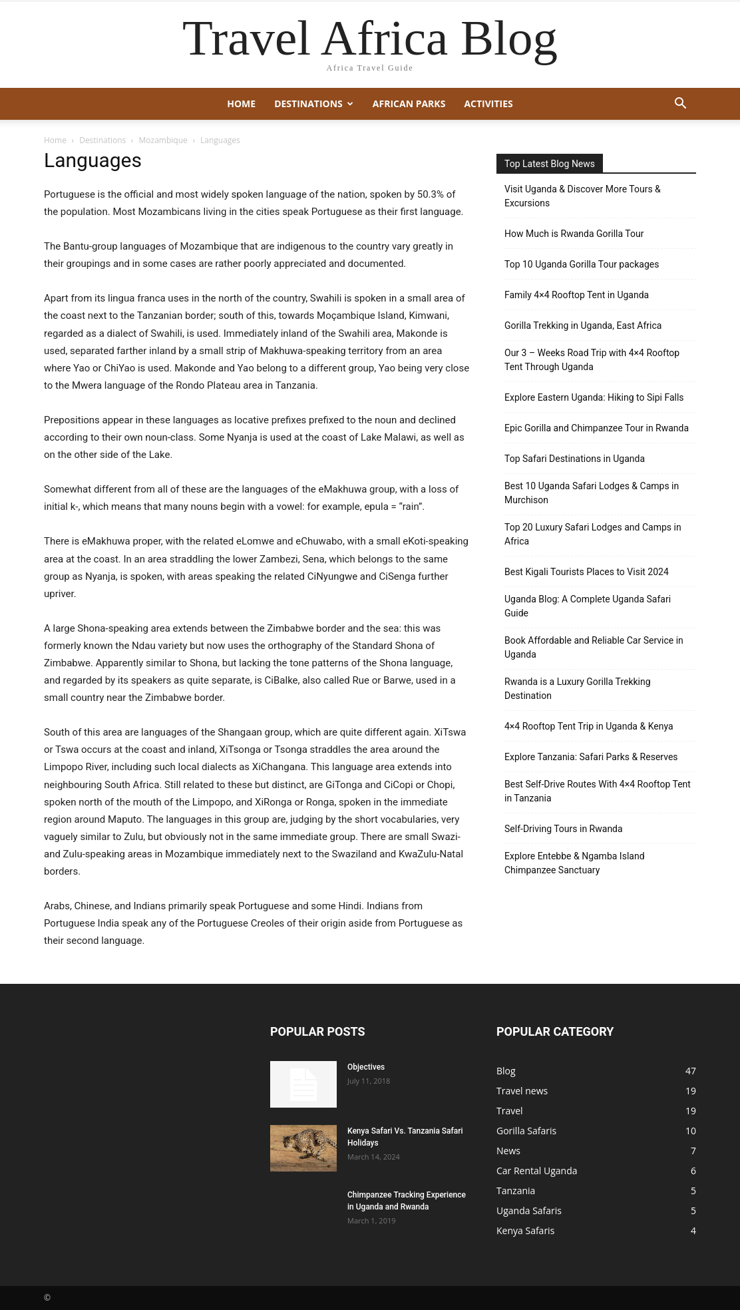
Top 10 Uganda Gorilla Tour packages (581, 264)
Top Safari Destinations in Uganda (574, 458)
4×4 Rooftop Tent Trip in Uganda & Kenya (588, 726)
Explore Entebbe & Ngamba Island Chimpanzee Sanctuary (574, 863)
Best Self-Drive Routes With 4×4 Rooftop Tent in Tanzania (597, 791)
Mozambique (163, 140)
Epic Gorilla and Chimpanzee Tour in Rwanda (596, 428)
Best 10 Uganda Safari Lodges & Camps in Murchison (591, 493)
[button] (680, 105)
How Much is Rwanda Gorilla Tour (574, 233)
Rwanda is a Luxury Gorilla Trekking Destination (577, 688)
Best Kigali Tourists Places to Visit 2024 (586, 571)
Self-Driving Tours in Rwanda (563, 828)
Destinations (313, 103)
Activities (488, 103)
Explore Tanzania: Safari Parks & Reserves (591, 757)
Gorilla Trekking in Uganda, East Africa (582, 325)
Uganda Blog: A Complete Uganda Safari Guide (587, 606)
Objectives (366, 1067)
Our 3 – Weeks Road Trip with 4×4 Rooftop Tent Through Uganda (591, 359)
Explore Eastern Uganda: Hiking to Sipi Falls (594, 397)
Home (241, 103)
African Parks (409, 103)
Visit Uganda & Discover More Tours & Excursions (582, 196)
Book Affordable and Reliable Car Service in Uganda (593, 647)
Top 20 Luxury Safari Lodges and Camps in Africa (592, 534)
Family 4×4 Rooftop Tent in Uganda (576, 295)
